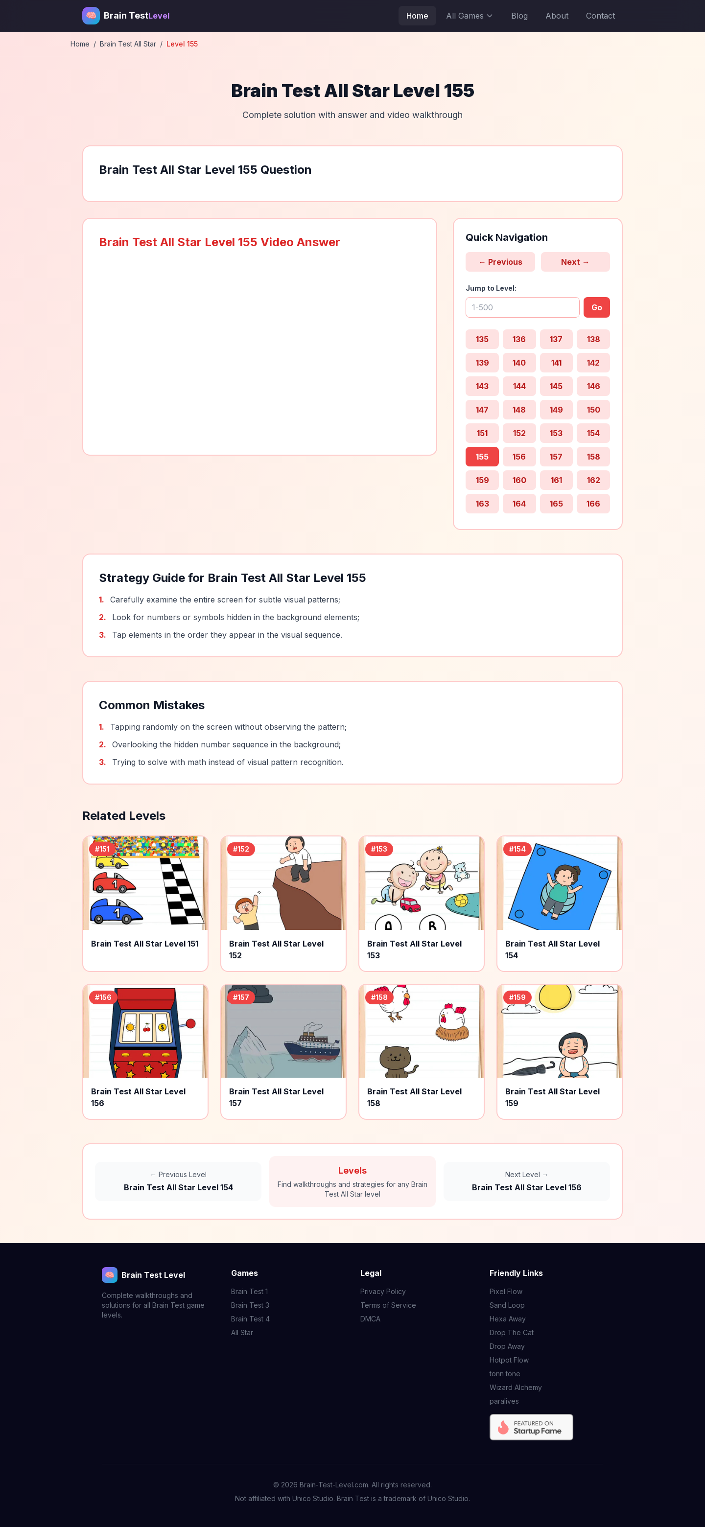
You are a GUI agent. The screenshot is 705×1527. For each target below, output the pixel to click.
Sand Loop (507, 1305)
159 (482, 480)
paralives (504, 1401)
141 (556, 363)
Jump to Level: (491, 288)
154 (593, 433)
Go (596, 307)
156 (519, 457)
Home (417, 16)
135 (482, 339)
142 (593, 363)
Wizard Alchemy (516, 1387)
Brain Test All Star (128, 44)
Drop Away (507, 1346)
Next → (575, 262)
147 (482, 410)
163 (482, 504)
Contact (600, 16)
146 (593, 386)
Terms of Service (388, 1305)
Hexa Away (508, 1319)
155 (482, 457)
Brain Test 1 (249, 1291)
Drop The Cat (512, 1332)
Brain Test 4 (250, 1319)
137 (556, 339)
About (556, 16)
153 (556, 433)
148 (519, 410)
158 (593, 457)
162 (593, 480)
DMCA (370, 1319)
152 (519, 433)
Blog (519, 16)
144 (519, 386)
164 (519, 504)
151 (482, 433)
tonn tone (505, 1373)
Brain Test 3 (250, 1305)
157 (556, 457)
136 (519, 339)
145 (556, 386)
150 (593, 410)
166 (593, 504)
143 (482, 386)
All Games (470, 16)
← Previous (500, 262)
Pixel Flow (506, 1291)
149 (556, 410)
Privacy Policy (383, 1291)
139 (482, 363)
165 (556, 504)
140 (519, 363)
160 (519, 480)
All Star (242, 1332)
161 (556, 480)
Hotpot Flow (509, 1360)
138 (593, 339)
